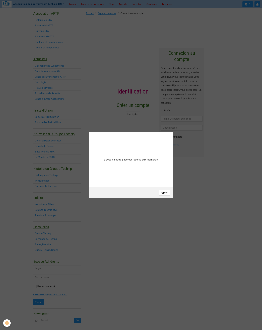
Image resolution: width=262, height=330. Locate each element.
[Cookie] (7, 323)
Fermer (164, 192)
